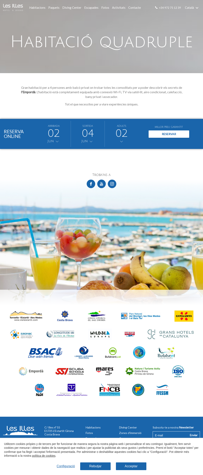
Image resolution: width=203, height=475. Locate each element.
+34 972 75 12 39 (170, 7)
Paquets (53, 7)
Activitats (118, 7)
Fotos (105, 7)
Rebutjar (95, 466)
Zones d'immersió (130, 433)
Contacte (134, 7)
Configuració (66, 466)
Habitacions (37, 7)
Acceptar (131, 466)
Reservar (169, 134)
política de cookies (43, 456)
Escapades (91, 7)
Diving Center (71, 7)
